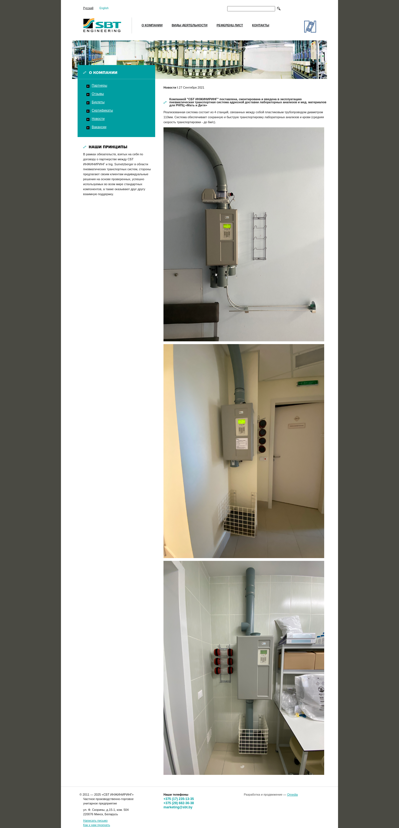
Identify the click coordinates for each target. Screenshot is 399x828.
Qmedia (292, 794)
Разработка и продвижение (263, 794)
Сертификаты (102, 110)
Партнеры (99, 85)
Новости (98, 119)
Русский (88, 8)
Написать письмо (95, 820)
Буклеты (98, 102)
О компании (152, 25)
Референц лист (230, 25)
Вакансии (99, 127)
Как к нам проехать (96, 825)
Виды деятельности (190, 25)
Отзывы (98, 94)
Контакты (260, 25)
